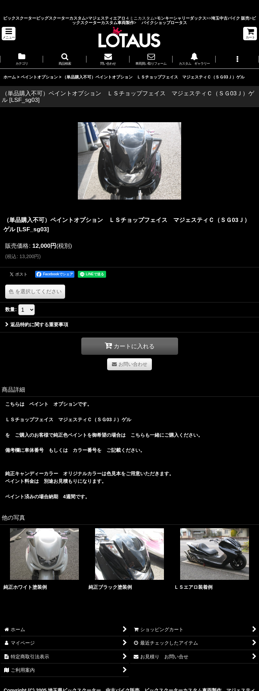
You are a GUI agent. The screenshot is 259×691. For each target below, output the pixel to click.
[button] (8, 33)
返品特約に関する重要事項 (36, 324)
